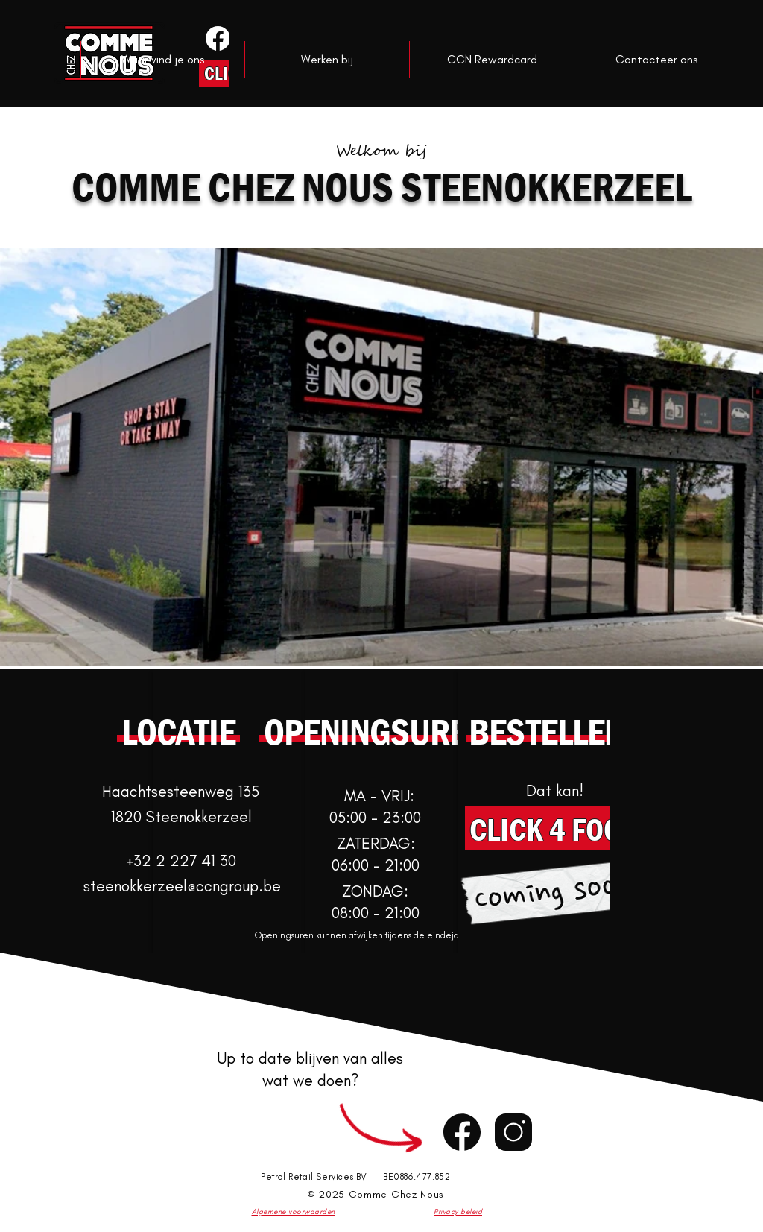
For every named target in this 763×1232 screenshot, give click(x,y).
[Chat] (462, 1132)
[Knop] (216, 38)
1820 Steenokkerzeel (181, 816)
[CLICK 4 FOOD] (555, 828)
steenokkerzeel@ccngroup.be (182, 885)
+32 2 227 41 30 (181, 860)
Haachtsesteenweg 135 (180, 791)
